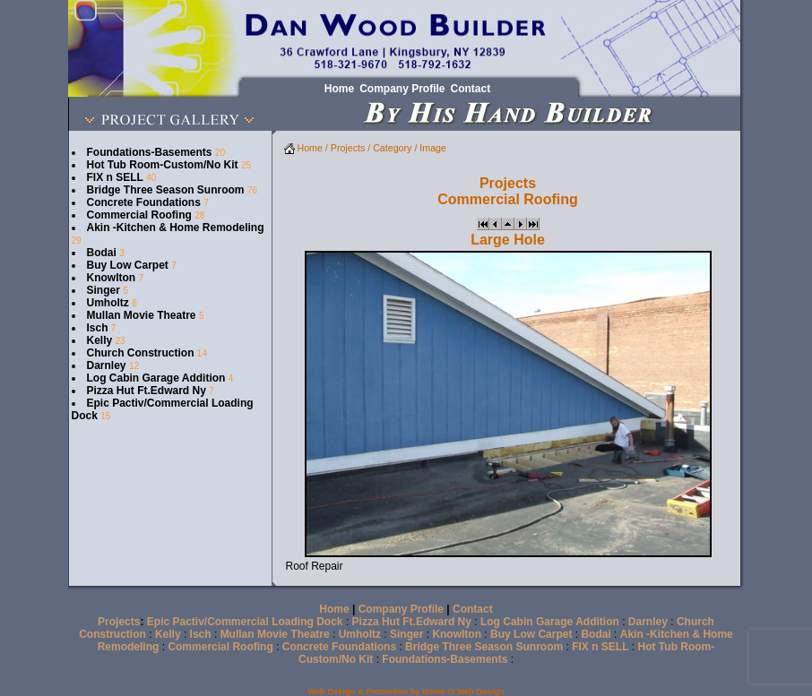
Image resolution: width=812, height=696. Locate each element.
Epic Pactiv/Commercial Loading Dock (245, 621)
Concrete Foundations (144, 202)
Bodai (102, 252)
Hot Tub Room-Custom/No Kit (162, 165)
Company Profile (401, 609)
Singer (103, 290)
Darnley (106, 365)
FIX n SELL (115, 177)
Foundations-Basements (149, 152)
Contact (473, 609)
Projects (348, 147)
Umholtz (108, 302)
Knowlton (111, 277)
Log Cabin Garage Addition (156, 378)
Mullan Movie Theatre (141, 315)
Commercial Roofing (139, 215)
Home (303, 147)
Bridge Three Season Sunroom (166, 190)
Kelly (100, 340)
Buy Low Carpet (127, 265)
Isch (97, 328)
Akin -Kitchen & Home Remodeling (175, 227)
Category (392, 147)
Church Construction (140, 353)
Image (432, 147)
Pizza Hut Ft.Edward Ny (146, 390)
